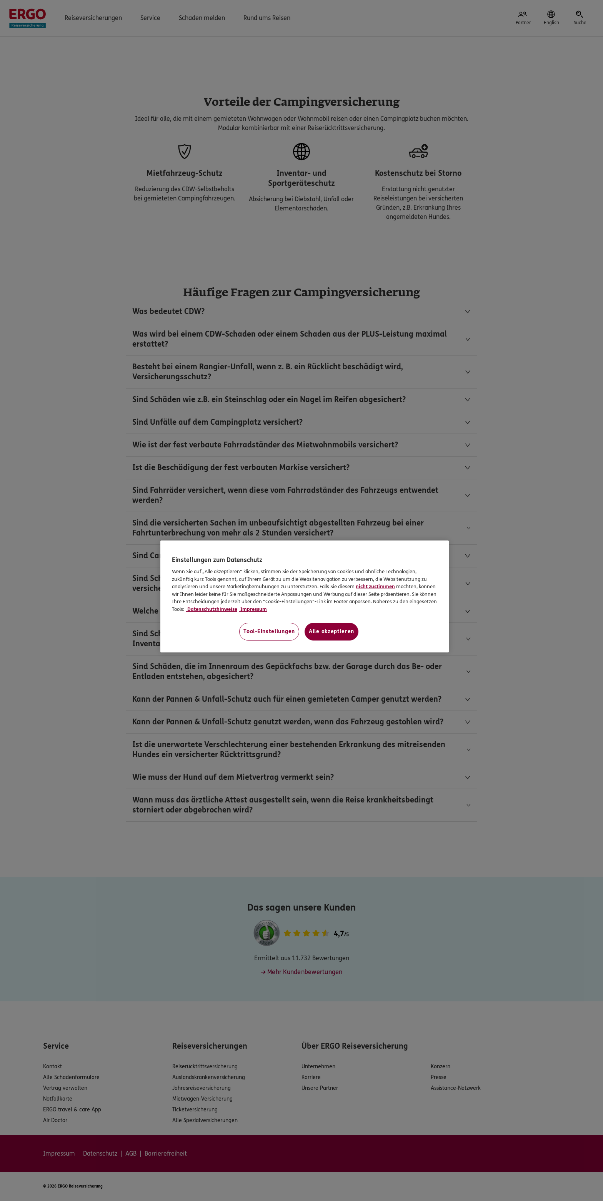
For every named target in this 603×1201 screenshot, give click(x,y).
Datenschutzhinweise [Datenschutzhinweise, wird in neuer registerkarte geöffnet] (211, 609)
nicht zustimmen (375, 587)
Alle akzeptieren (331, 631)
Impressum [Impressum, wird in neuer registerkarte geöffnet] (253, 609)
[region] (304, 596)
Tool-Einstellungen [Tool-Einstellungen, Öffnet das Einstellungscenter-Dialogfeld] (269, 631)
